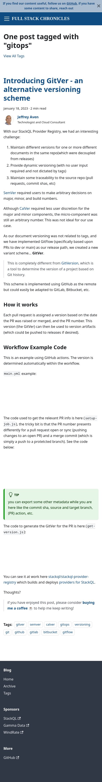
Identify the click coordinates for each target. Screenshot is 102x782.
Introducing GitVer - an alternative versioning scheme (43, 89)
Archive (9, 686)
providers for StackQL (77, 582)
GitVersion (69, 263)
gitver (20, 625)
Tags (7, 693)
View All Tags (13, 56)
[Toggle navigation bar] (6, 18)
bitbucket (50, 632)
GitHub (71, 3)
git (7, 632)
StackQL (12, 718)
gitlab (34, 632)
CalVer (24, 208)
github (19, 632)
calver (50, 625)
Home (8, 679)
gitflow (68, 632)
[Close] (98, 6)
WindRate (13, 732)
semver (35, 625)
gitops (64, 625)
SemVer (9, 192)
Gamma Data (16, 725)
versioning (82, 625)
